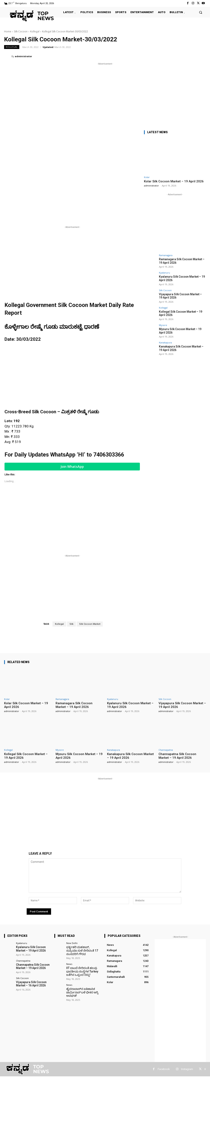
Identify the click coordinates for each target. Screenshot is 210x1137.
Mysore (163, 323)
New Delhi (72, 943)
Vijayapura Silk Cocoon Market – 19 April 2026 (180, 295)
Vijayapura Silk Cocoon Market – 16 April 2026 (30, 983)
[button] (200, 12)
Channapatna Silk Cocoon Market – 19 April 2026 (177, 756)
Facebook (164, 1069)
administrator (23, 56)
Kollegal (34, 31)
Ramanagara (165, 255)
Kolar (147, 177)
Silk (71, 624)
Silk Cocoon (20, 31)
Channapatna (166, 750)
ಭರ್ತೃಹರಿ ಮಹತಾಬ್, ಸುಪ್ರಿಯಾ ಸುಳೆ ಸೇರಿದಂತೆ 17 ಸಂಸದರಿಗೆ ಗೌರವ (82, 950)
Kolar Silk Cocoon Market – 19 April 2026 (174, 181)
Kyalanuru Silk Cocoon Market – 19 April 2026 (29, 948)
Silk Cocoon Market (89, 624)
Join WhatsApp (72, 466)
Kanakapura (165, 340)
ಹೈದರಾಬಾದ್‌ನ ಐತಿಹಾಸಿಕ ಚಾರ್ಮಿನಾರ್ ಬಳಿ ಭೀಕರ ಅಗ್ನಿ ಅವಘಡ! (81, 990)
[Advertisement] (105, 94)
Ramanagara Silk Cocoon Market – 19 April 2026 (74, 705)
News (69, 963)
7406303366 (108, 454)
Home (7, 31)
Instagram (187, 1069)
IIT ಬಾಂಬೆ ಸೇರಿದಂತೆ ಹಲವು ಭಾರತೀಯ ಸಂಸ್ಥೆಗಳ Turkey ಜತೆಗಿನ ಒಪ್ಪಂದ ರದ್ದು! (81, 970)
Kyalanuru (164, 272)
